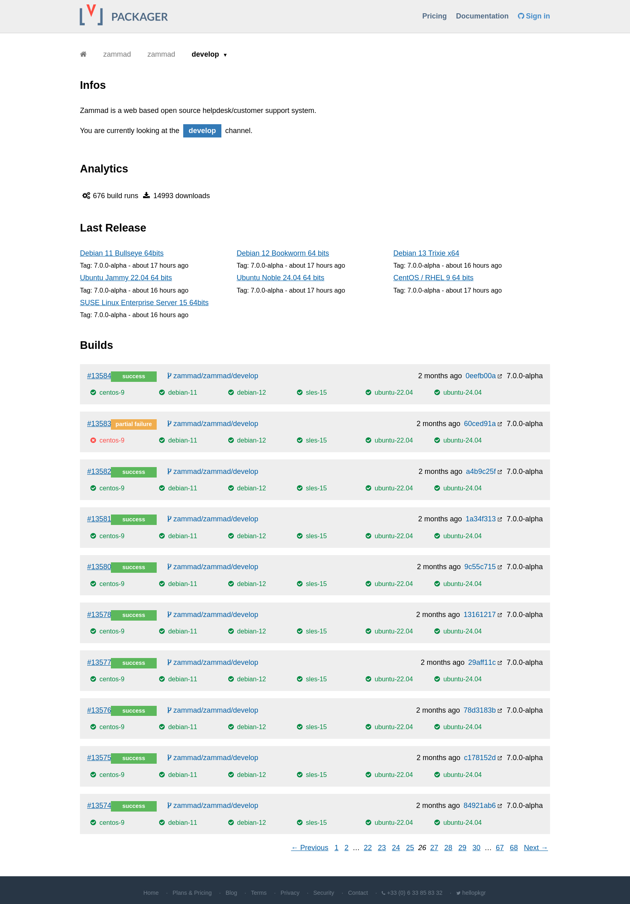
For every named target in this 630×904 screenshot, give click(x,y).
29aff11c (482, 662)
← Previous (309, 848)
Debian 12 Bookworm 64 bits (283, 253)
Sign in (534, 16)
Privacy (289, 893)
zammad (117, 54)
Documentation (482, 16)
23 (382, 848)
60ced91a (480, 424)
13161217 (480, 615)
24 (396, 848)
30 (476, 848)
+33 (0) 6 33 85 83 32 (414, 893)
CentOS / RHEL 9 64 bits (433, 278)
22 (368, 848)
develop (206, 54)
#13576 (99, 710)
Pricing (434, 16)
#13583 (99, 424)
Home (151, 893)
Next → (536, 848)
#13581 (99, 519)
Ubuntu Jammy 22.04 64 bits (126, 278)
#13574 (99, 806)
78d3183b (480, 710)
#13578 (99, 615)
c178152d (480, 758)
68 (514, 848)
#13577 (99, 662)
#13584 (99, 376)
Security (323, 893)
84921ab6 (480, 806)
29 (462, 848)
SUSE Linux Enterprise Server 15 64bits (144, 303)
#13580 (99, 567)
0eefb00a (481, 376)
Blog (231, 893)
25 (410, 848)
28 (448, 848)
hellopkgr (474, 893)
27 (434, 848)
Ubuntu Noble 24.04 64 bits (280, 278)
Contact (358, 893)
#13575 (99, 758)
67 (500, 848)
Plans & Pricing (192, 893)
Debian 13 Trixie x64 (426, 253)
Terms (259, 893)
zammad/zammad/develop (213, 376)
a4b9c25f (481, 471)
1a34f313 (481, 519)
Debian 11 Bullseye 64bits (122, 253)
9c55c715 (480, 567)
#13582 (99, 471)
